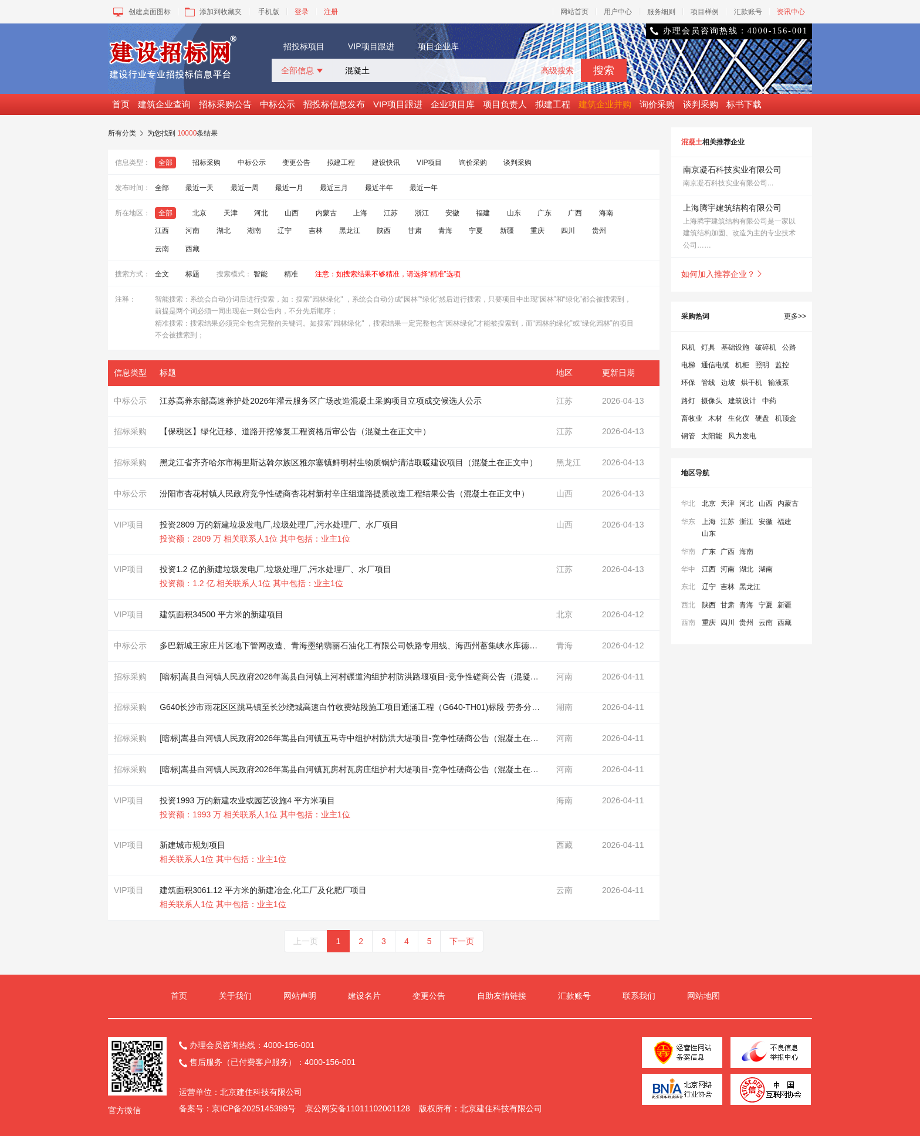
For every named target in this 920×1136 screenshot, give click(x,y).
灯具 (708, 347)
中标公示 (277, 104)
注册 (331, 11)
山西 (292, 213)
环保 (688, 382)
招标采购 (206, 162)
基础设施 (735, 347)
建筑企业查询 (164, 104)
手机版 (268, 11)
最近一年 (424, 188)
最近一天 (199, 188)
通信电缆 (715, 365)
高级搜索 (557, 70)
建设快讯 (386, 162)
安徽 (452, 213)
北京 (199, 213)
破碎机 (765, 347)
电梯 (688, 365)
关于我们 (235, 995)
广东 (544, 213)
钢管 (688, 436)
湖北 (224, 230)
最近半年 (379, 188)
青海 (445, 230)
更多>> (795, 316)
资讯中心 (791, 11)
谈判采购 (700, 104)
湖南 (254, 230)
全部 (165, 162)
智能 (260, 274)
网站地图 (703, 995)
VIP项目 (429, 162)
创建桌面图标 (141, 11)
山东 (514, 213)
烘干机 (751, 382)
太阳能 (711, 436)
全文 (162, 274)
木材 (715, 418)
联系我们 (639, 995)
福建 (483, 213)
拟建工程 (552, 104)
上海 (360, 213)
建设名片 (364, 995)
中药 (769, 401)
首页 (121, 104)
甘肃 (415, 230)
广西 (575, 213)
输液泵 (778, 382)
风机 (688, 347)
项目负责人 (505, 104)
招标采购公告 (225, 104)
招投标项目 (303, 46)
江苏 (391, 213)
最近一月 (289, 188)
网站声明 (299, 995)
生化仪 (738, 418)
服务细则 (661, 11)
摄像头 (711, 401)
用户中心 (618, 11)
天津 (231, 213)
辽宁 (285, 230)
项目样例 (705, 11)
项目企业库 (438, 46)
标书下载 (744, 104)
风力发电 (742, 436)
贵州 (599, 230)
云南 (162, 249)
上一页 (305, 941)
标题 (192, 274)
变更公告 (296, 162)
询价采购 (657, 104)
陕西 (384, 230)
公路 (789, 347)
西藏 (192, 249)
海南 (606, 213)
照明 (762, 365)
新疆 (507, 230)
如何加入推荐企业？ (722, 274)
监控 (782, 365)
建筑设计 (742, 401)
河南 (192, 230)
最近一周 (245, 188)
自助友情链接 (501, 995)
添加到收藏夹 (212, 11)
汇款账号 (748, 11)
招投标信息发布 (334, 104)
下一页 (461, 941)
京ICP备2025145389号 (254, 1108)
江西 (162, 230)
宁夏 (476, 230)
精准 (291, 274)
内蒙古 (326, 213)
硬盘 (762, 418)
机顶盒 (785, 418)
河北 (261, 213)
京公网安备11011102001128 (357, 1108)
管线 (708, 382)
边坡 (728, 382)
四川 (568, 230)
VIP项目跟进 (371, 46)
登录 (302, 11)
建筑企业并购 (605, 104)
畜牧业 (691, 418)
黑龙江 (349, 230)
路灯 (688, 401)
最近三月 (334, 188)
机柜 (742, 365)
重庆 (537, 230)
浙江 (422, 213)
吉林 (316, 230)
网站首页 (574, 11)
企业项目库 (453, 104)
